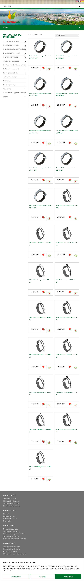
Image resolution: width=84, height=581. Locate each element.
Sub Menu (7, 6)
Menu (5, 27)
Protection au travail (10, 551)
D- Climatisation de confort (11, 53)
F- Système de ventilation (11, 57)
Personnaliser (16, 577)
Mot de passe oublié (10, 518)
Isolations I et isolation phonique (14, 538)
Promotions (6, 89)
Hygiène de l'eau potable (11, 61)
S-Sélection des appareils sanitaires (14, 93)
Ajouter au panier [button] (49, 69)
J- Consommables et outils (11, 69)
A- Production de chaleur (11, 41)
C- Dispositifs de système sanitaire (14, 49)
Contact (6, 514)
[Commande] (67, 35)
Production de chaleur (10, 529)
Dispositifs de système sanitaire (14, 534)
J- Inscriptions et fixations (11, 73)
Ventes (5, 97)
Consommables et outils (11, 506)
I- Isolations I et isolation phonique (14, 65)
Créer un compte (9, 516)
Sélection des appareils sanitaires (14, 554)
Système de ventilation (11, 503)
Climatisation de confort (11, 501)
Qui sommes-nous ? (10, 498)
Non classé (6, 81)
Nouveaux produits (9, 85)
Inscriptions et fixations (11, 549)
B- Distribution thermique (11, 45)
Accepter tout (68, 577)
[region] (42, 570)
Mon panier (7, 521)
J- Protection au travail (10, 77)
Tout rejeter (42, 577)
